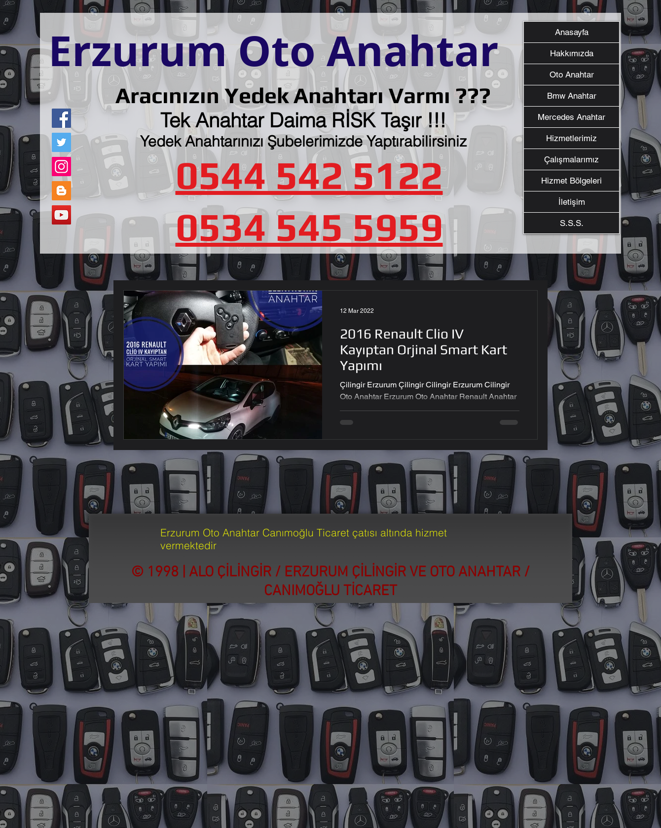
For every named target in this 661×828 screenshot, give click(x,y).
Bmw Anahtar (571, 96)
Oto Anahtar (572, 74)
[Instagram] (61, 166)
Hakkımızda (571, 53)
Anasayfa (571, 32)
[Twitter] (61, 142)
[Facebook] (61, 118)
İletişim (571, 202)
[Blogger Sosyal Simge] (61, 190)
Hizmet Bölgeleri (571, 181)
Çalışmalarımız (571, 159)
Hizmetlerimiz (571, 138)
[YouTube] (61, 215)
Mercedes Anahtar (571, 117)
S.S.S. (572, 223)
